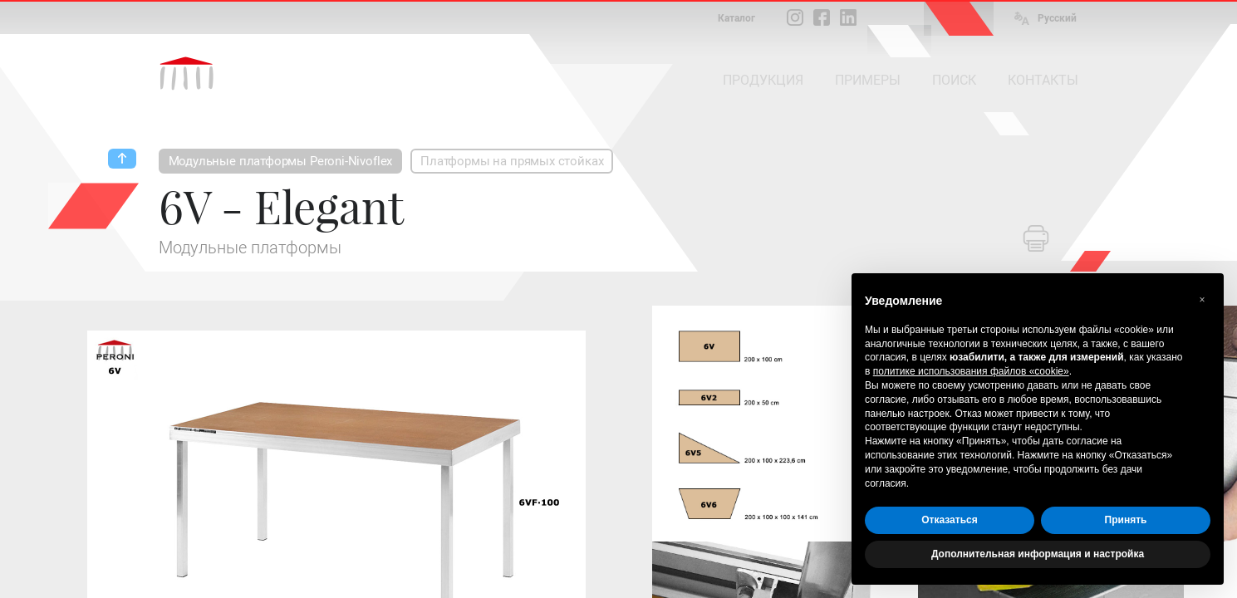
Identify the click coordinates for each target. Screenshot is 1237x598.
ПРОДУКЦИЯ (763, 80)
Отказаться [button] (949, 520)
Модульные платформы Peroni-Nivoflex (281, 161)
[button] (1202, 300)
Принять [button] (1126, 520)
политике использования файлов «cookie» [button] (971, 371)
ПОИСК (954, 80)
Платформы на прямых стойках (511, 161)
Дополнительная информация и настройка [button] (1037, 554)
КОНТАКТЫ (1043, 80)
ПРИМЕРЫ (868, 80)
